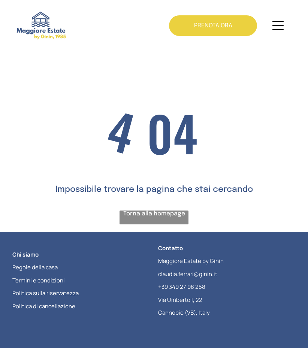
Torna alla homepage (154, 214)
